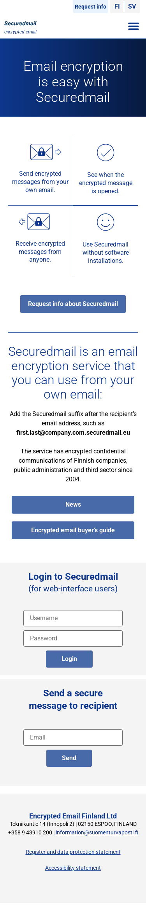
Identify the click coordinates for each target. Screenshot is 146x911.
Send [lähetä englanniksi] (69, 758)
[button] (133, 26)
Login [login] (69, 659)
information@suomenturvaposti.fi (97, 832)
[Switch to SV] (132, 6)
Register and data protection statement (73, 852)
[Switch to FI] (117, 6)
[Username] (73, 618)
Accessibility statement (73, 868)
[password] (73, 638)
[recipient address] (73, 737)
